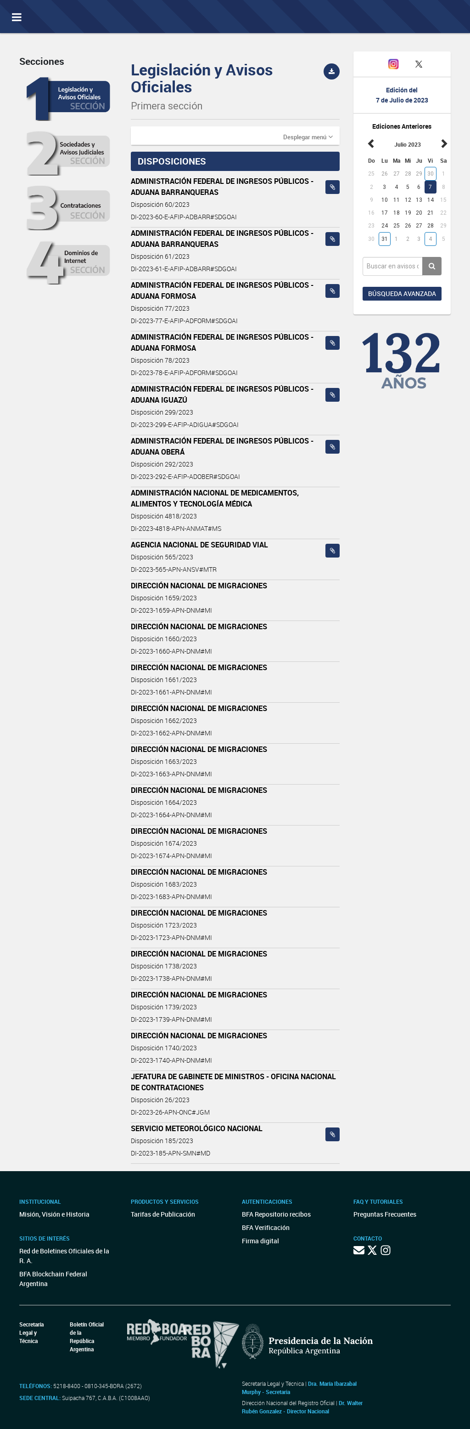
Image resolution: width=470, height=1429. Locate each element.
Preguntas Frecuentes (384, 1214)
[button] (308, 136)
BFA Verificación (266, 1227)
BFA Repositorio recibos (276, 1214)
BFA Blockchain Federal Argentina (53, 1279)
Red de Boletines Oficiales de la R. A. (64, 1256)
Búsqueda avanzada (402, 293)
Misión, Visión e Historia (54, 1214)
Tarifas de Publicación (163, 1214)
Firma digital (260, 1240)
